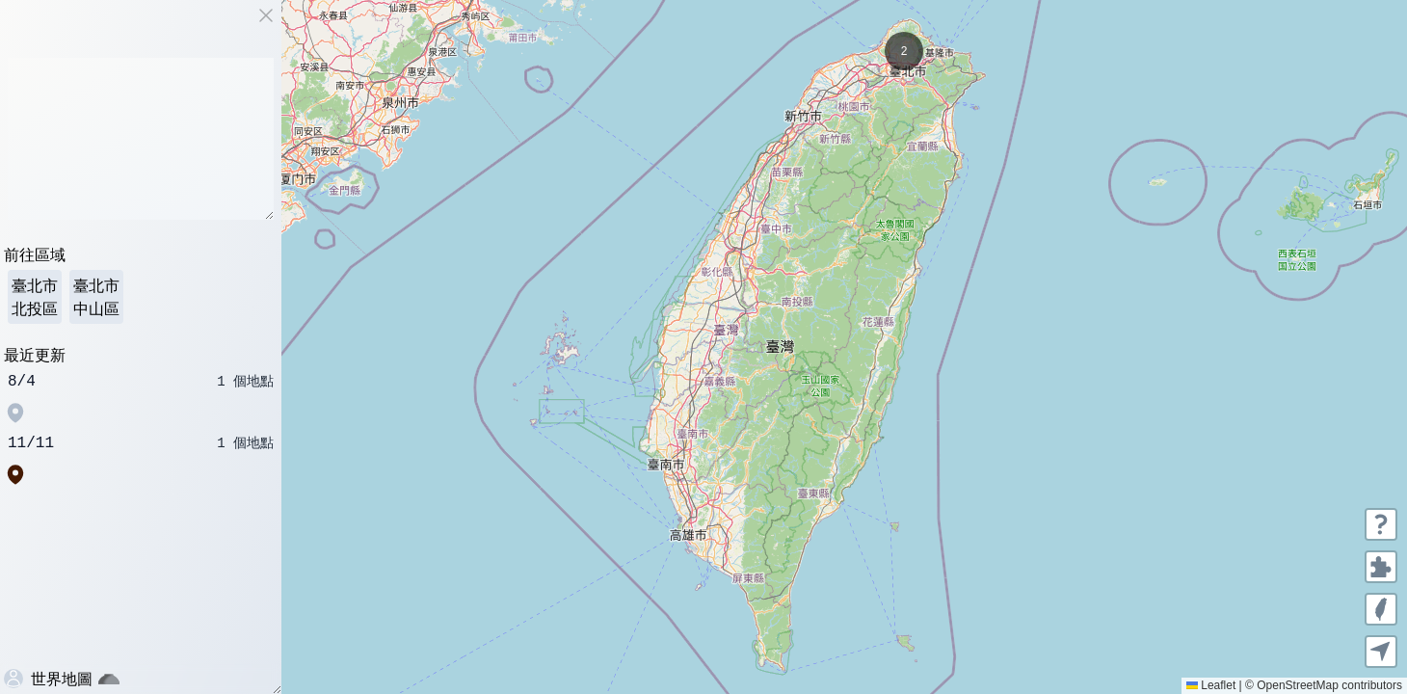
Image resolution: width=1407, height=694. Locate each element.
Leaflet (1210, 685)
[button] (904, 51)
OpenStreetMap (1298, 685)
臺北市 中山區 (96, 297)
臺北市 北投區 (35, 297)
